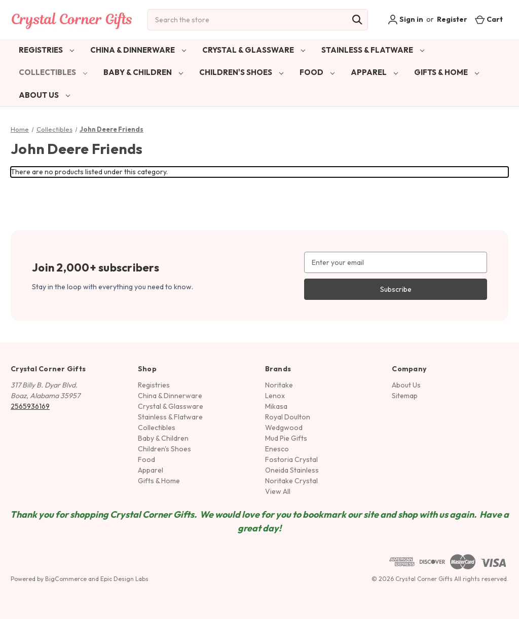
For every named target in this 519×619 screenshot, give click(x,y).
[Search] (357, 19)
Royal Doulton (287, 416)
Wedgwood (284, 427)
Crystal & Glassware (253, 50)
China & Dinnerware (138, 50)
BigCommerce (66, 579)
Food (317, 72)
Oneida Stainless (292, 470)
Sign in (405, 20)
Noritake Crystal (291, 480)
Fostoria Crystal (291, 459)
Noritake (279, 385)
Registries (46, 50)
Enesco (277, 448)
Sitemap (405, 395)
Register (452, 19)
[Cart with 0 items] (488, 19)
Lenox (275, 395)
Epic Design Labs (124, 579)
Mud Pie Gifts (286, 438)
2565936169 (30, 406)
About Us (44, 95)
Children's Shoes (241, 72)
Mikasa (276, 406)
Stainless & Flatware (372, 50)
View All (277, 491)
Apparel (374, 72)
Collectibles (53, 72)
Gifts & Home (446, 72)
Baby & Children (143, 72)
